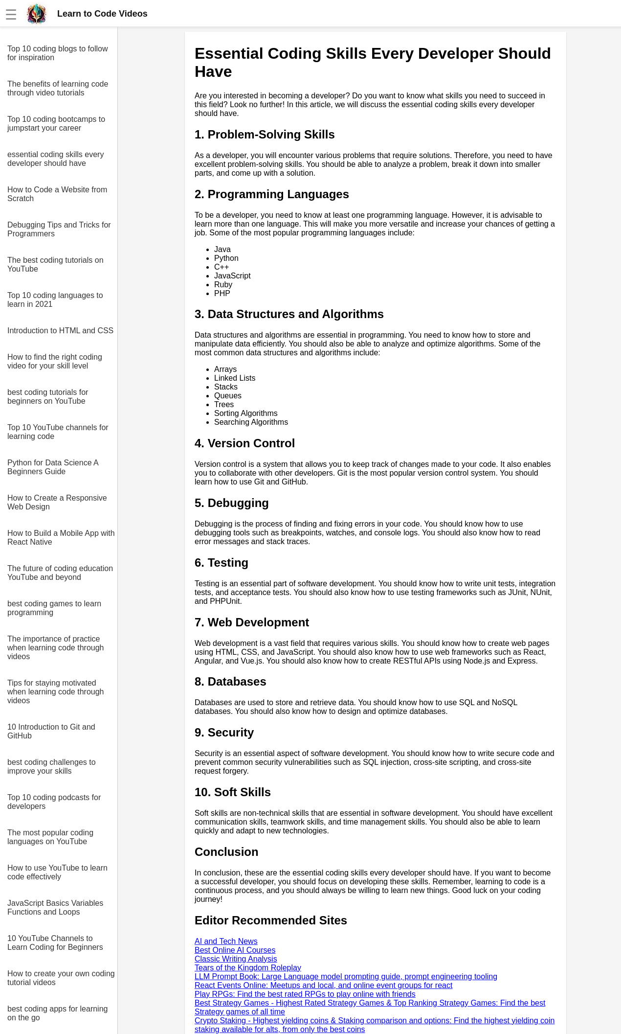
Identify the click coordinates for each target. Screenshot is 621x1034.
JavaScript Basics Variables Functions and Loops (55, 907)
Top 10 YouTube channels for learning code (58, 431)
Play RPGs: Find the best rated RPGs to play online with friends (305, 994)
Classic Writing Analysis (236, 959)
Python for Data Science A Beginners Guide (52, 467)
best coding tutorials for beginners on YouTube (47, 396)
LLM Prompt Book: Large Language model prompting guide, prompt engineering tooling (346, 976)
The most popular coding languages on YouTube (50, 837)
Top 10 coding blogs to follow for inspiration (57, 53)
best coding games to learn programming (54, 608)
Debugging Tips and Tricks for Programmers (59, 229)
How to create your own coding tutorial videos (61, 978)
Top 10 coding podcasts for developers (54, 801)
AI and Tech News (226, 941)
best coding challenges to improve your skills (51, 766)
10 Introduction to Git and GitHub (51, 731)
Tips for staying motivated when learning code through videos (55, 692)
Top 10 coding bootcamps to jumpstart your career (56, 123)
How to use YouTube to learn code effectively (57, 872)
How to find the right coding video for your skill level (54, 361)
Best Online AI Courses (235, 950)
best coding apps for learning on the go (57, 1013)
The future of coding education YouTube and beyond (60, 572)
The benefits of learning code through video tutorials (57, 88)
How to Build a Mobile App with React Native (61, 537)
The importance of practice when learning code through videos (55, 648)
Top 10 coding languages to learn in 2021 (55, 299)
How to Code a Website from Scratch (57, 194)
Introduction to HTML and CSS (60, 330)
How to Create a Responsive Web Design (57, 502)
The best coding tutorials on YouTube (55, 264)
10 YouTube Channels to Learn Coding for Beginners (55, 942)
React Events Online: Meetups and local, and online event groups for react (323, 985)
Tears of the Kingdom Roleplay (248, 968)
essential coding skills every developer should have (55, 158)
